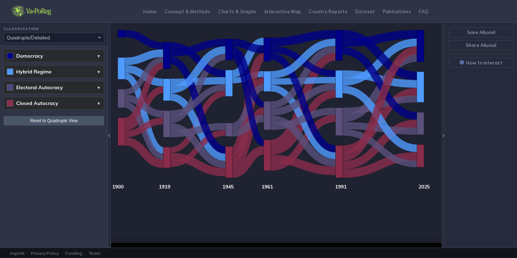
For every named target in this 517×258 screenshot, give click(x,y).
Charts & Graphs (237, 11)
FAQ (423, 11)
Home (150, 11)
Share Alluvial (481, 45)
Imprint (17, 253)
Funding (73, 253)
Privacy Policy (45, 253)
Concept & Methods (187, 11)
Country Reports (328, 11)
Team (95, 253)
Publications (397, 11)
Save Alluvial (481, 32)
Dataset (365, 11)
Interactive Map (283, 11)
